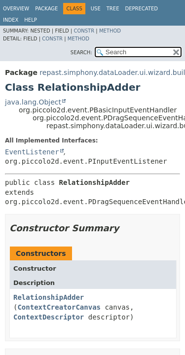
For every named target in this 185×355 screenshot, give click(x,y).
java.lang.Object (33, 102)
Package (46, 8)
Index (10, 20)
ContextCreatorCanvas (59, 307)
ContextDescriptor (48, 317)
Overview (16, 8)
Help (30, 20)
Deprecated (141, 8)
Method (110, 31)
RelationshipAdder (48, 297)
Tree (113, 8)
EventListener (32, 152)
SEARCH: (81, 52)
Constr (84, 31)
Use (96, 8)
